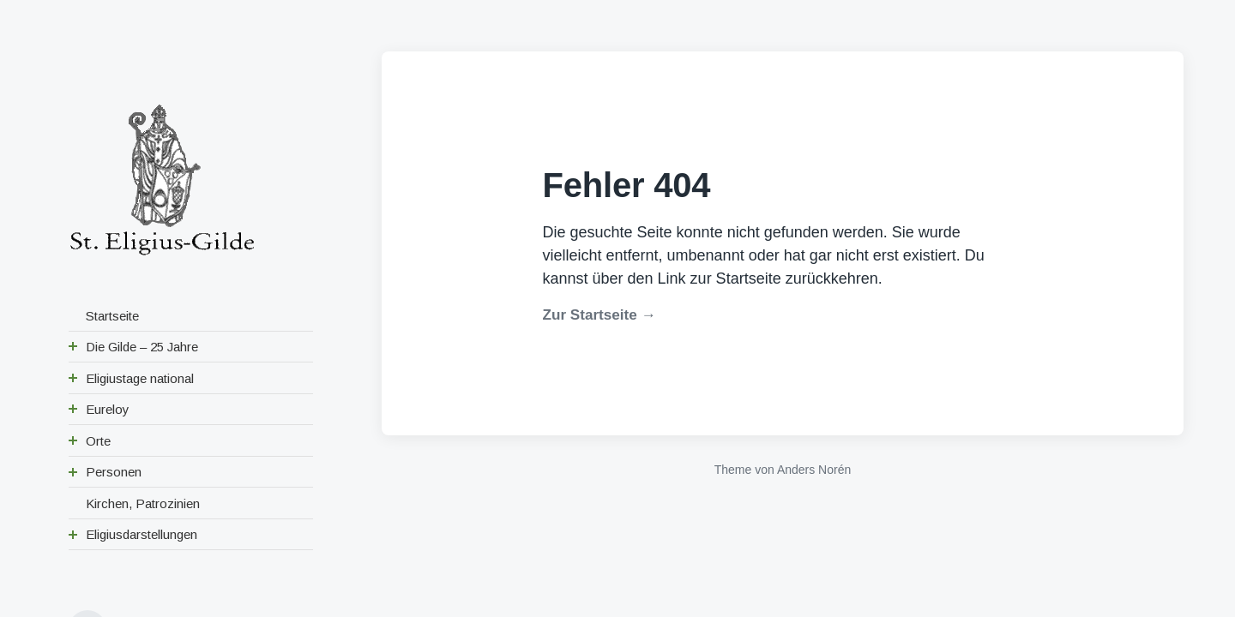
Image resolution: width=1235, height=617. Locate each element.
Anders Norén (814, 469)
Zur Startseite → (599, 315)
